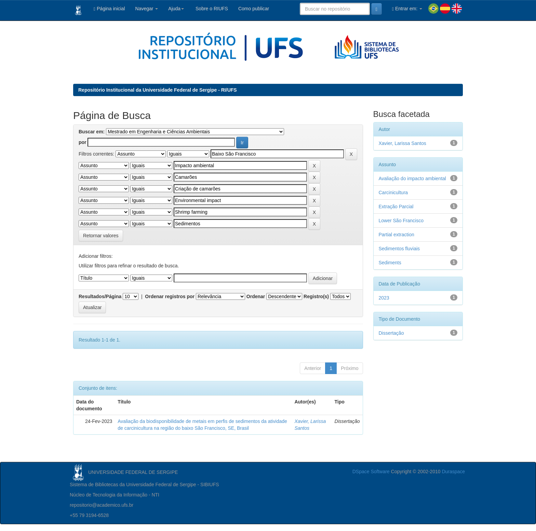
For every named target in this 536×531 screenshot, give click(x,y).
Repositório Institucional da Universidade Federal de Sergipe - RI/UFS (157, 90)
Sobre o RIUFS (211, 8)
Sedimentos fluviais (399, 248)
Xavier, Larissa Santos (402, 143)
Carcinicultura (393, 192)
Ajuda (176, 8)
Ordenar (255, 296)
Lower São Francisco (401, 220)
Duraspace (453, 471)
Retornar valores (101, 235)
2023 (384, 298)
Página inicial (109, 9)
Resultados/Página (100, 296)
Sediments (390, 262)
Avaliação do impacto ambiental (412, 178)
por (82, 142)
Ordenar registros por (170, 296)
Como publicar (253, 8)
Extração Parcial (396, 206)
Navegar (146, 8)
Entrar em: (407, 9)
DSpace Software (371, 471)
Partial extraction (396, 234)
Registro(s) (316, 296)
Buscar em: (92, 131)
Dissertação (391, 333)
